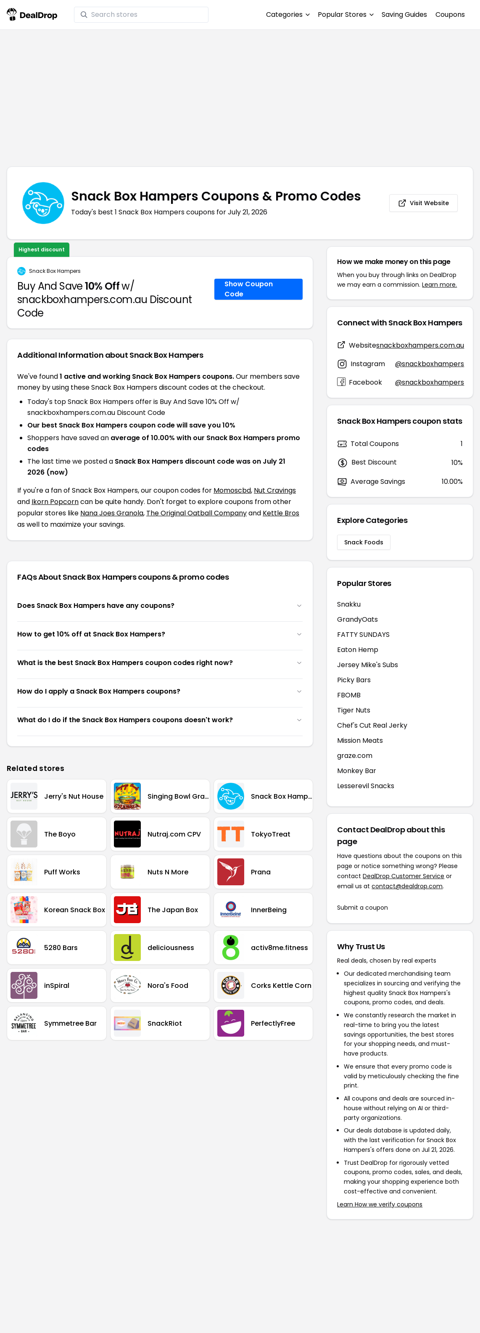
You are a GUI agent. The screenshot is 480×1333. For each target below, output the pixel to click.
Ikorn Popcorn (55, 502)
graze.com (354, 755)
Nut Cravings (275, 490)
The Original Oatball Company (196, 513)
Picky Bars (354, 680)
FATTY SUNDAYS (363, 634)
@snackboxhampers (429, 364)
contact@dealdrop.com (407, 886)
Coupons (450, 14)
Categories (287, 14)
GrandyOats (357, 619)
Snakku (349, 604)
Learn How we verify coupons (379, 1204)
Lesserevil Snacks (365, 786)
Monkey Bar (356, 771)
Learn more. (439, 284)
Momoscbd (232, 490)
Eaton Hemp (357, 650)
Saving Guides (404, 14)
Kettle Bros (281, 513)
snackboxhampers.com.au (420, 345)
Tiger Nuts (353, 710)
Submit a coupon (362, 907)
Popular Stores (345, 14)
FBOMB (349, 695)
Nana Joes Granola (111, 513)
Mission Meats (360, 740)
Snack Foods (363, 542)
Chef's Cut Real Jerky (372, 725)
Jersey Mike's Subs (367, 665)
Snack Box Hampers (55, 271)
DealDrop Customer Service (403, 876)
